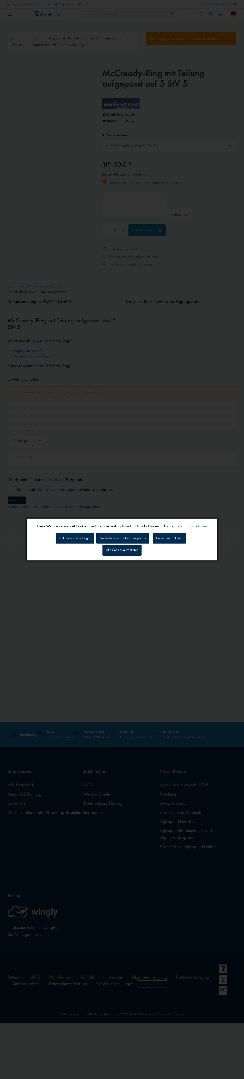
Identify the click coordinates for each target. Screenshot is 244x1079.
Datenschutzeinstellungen (67, 537)
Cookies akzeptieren (178, 537)
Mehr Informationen (192, 524)
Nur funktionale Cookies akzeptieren (124, 537)
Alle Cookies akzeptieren (122, 551)
